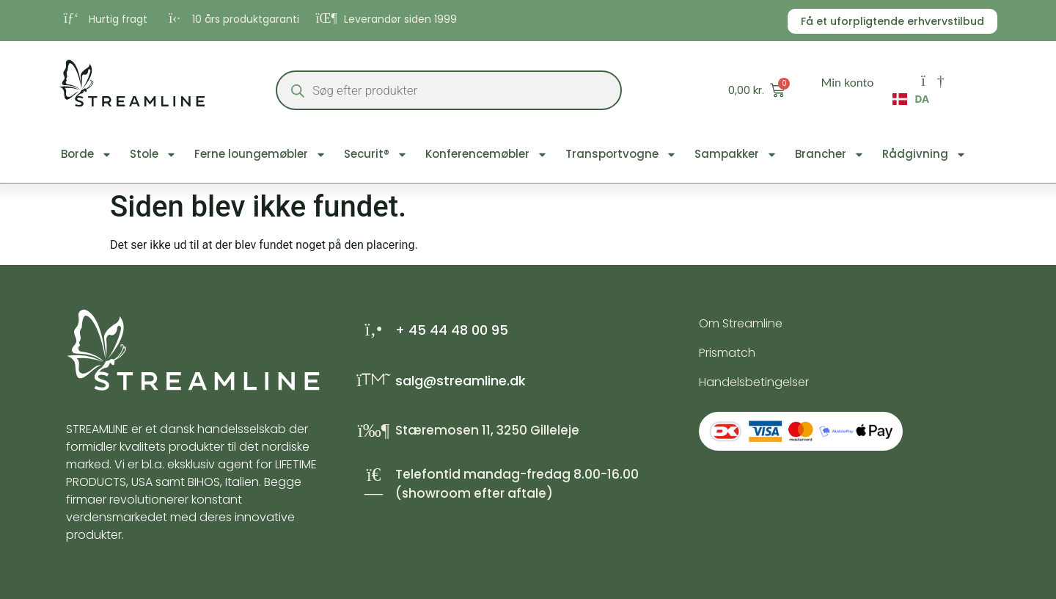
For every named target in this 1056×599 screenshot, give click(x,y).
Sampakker (735, 154)
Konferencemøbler (486, 154)
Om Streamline (740, 323)
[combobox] (910, 102)
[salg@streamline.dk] (373, 380)
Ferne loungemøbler (260, 154)
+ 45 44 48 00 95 (451, 330)
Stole (153, 154)
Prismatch (727, 352)
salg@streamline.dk (460, 380)
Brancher (830, 154)
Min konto (847, 82)
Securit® (376, 154)
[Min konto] (932, 80)
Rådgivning (924, 154)
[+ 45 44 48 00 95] (373, 329)
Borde (86, 154)
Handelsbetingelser (754, 382)
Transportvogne (621, 154)
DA (910, 99)
